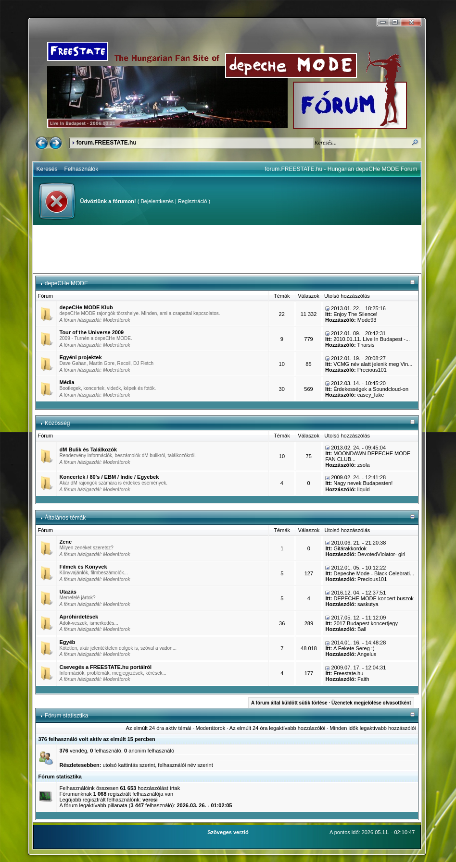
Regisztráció (192, 201)
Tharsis (365, 345)
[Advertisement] (227, 249)
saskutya (367, 604)
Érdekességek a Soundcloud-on (370, 389)
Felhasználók (81, 169)
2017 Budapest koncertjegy (366, 623)
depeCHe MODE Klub (86, 307)
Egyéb (68, 642)
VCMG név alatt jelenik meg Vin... (372, 364)
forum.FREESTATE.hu (106, 142)
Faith (363, 679)
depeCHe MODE (66, 283)
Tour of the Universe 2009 (92, 332)
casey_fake (370, 395)
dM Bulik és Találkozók (88, 449)
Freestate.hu (349, 673)
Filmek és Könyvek (83, 567)
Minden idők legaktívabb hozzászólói (372, 728)
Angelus (367, 654)
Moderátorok (116, 320)
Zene (66, 542)
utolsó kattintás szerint (128, 765)
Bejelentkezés (157, 201)
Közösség (57, 423)
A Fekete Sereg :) (354, 648)
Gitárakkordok (350, 548)
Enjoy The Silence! (355, 314)
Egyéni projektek (81, 357)
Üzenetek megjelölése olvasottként (371, 702)
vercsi (150, 799)
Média (67, 382)
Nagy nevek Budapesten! (363, 483)
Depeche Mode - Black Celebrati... (374, 573)
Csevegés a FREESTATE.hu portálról (106, 667)
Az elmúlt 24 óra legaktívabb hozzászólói (277, 728)
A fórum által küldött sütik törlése (289, 702)
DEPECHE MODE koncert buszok (374, 598)
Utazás (68, 592)
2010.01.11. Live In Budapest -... (371, 339)
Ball (361, 629)
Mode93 (367, 320)
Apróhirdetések (79, 616)
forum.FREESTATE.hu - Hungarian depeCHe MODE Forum (341, 169)
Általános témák (65, 517)
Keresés (47, 169)
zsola (363, 465)
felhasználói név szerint (185, 765)
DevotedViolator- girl (381, 554)
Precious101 (372, 370)
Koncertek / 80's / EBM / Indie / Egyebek (109, 477)
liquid (363, 489)
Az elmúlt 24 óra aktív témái (158, 728)
